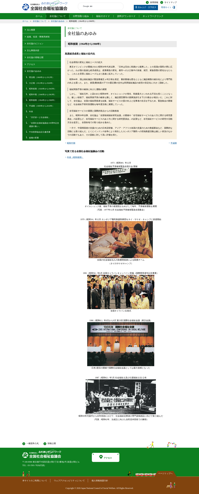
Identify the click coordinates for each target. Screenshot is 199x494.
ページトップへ (165, 473)
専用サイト (166, 7)
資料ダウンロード (126, 16)
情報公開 (52, 443)
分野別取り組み (81, 16)
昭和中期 (71, 143)
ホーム (39, 16)
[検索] (98, 6)
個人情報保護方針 (100, 481)
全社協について (58, 16)
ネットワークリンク (153, 16)
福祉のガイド (103, 16)
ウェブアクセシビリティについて (69, 481)
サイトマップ (170, 2)
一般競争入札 (32, 443)
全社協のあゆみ (57, 21)
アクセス (105, 457)
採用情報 (154, 2)
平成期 (174, 143)
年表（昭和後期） (75, 157)
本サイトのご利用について (34, 481)
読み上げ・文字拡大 (147, 7)
